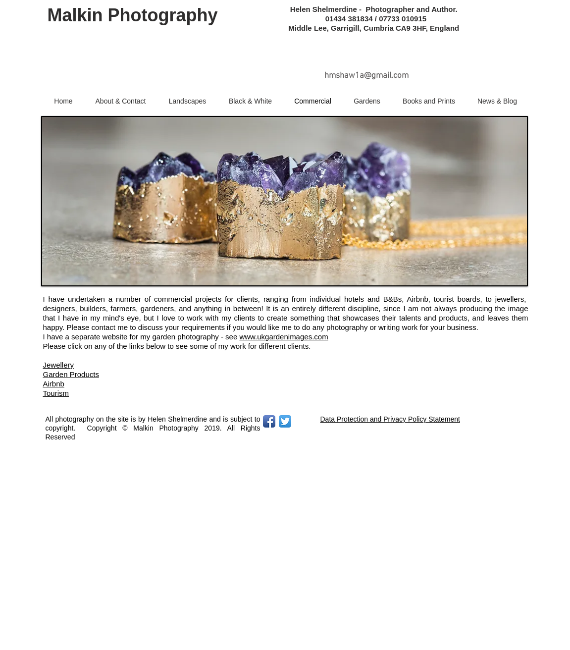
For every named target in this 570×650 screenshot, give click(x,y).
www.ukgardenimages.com (283, 336)
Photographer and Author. (413, 9)
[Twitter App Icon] (285, 421)
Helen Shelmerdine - (326, 9)
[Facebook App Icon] (269, 421)
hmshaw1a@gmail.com (366, 76)
